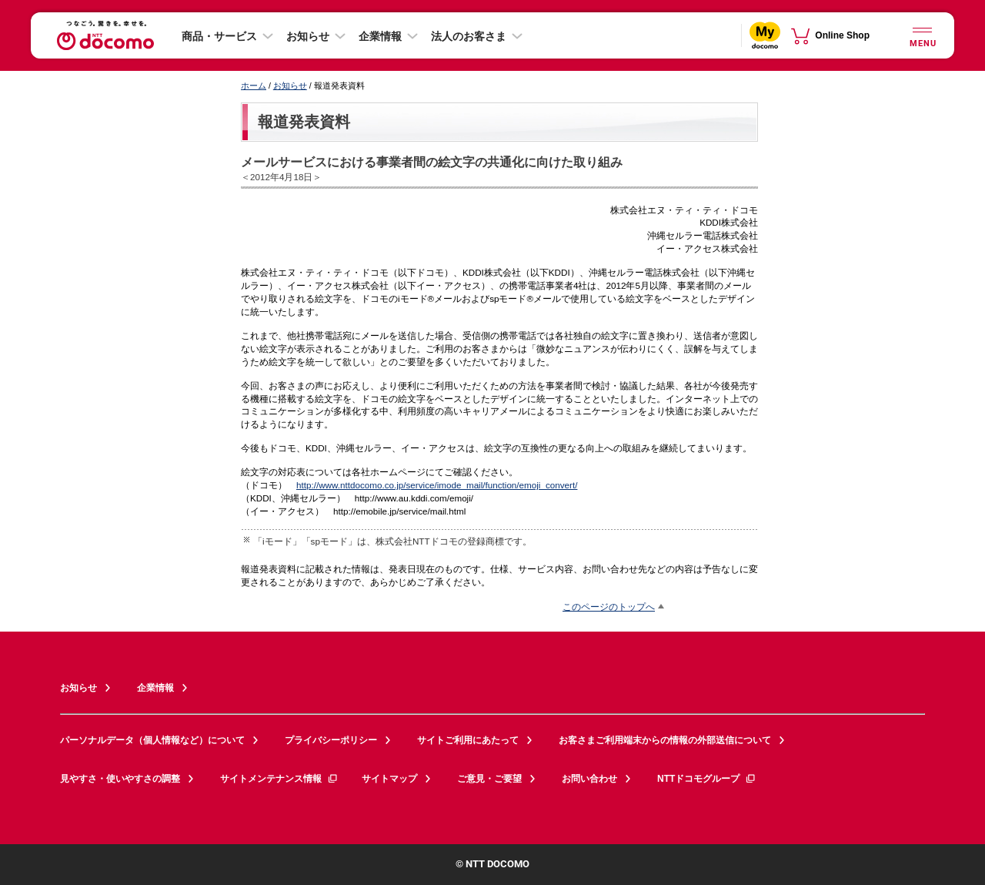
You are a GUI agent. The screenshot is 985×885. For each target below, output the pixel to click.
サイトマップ (389, 778)
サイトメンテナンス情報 (279, 779)
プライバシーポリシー (331, 740)
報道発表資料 (304, 121)
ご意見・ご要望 (489, 778)
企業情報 (380, 36)
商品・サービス (219, 36)
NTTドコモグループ (706, 779)
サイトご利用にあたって (468, 740)
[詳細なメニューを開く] (921, 35)
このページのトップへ (609, 607)
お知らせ (307, 36)
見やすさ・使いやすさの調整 (120, 778)
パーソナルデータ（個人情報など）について (152, 740)
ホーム (253, 85)
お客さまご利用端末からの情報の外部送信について (665, 740)
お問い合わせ (589, 778)
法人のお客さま (468, 36)
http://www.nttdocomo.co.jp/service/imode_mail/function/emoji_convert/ (436, 485)
